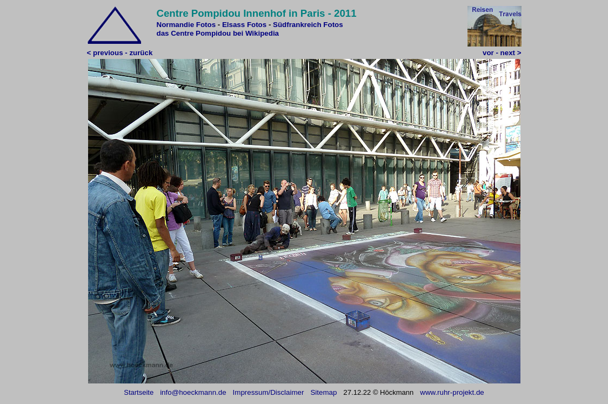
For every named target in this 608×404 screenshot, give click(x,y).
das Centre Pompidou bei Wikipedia (218, 33)
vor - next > (502, 53)
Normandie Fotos (186, 25)
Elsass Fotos (244, 25)
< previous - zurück (120, 53)
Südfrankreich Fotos (308, 25)
